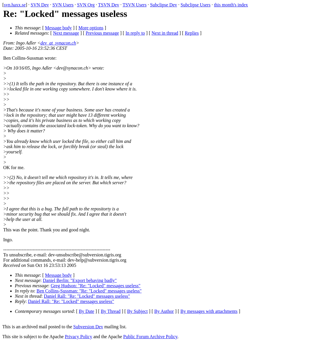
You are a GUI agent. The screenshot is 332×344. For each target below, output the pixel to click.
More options (90, 27)
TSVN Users (134, 4)
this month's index (231, 4)
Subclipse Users (196, 4)
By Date (86, 311)
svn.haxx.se (15, 4)
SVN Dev (40, 4)
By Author (164, 311)
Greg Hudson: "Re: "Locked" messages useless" (95, 285)
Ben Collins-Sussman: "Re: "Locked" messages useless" (89, 290)
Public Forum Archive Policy (150, 336)
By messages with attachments (209, 311)
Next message (66, 33)
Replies (192, 33)
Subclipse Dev (163, 4)
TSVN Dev (108, 4)
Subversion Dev (88, 326)
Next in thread (164, 33)
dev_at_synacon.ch (58, 42)
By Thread (111, 311)
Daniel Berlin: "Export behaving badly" (80, 280)
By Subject (137, 311)
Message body (58, 27)
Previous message (102, 33)
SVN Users (62, 4)
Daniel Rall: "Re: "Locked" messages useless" (87, 296)
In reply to (135, 33)
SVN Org (86, 4)
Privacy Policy (78, 336)
